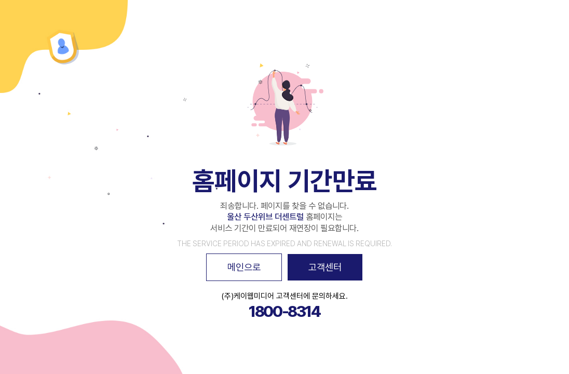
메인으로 (244, 267)
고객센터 (325, 267)
